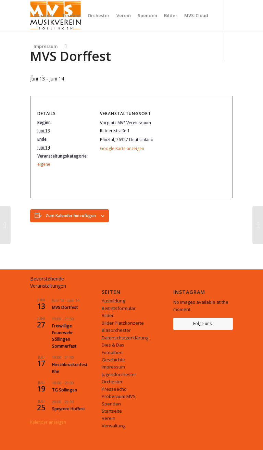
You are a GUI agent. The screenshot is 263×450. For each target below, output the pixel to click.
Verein (108, 418)
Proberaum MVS (119, 396)
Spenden (111, 404)
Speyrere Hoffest (68, 409)
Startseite (112, 411)
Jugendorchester (119, 374)
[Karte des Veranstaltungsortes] (190, 147)
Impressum (113, 367)
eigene (43, 164)
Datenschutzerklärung (125, 338)
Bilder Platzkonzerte (123, 323)
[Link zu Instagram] (32, 77)
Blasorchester (116, 330)
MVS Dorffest (65, 307)
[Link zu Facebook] (42, 77)
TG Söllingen (64, 390)
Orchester (112, 381)
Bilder (108, 315)
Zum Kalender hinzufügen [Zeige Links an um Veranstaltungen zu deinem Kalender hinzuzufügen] (71, 215)
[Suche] (65, 46)
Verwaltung (113, 426)
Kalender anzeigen (48, 422)
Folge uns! (203, 323)
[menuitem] (44, 15)
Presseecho (114, 389)
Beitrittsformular (119, 308)
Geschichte (113, 360)
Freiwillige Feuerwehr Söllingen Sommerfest (64, 336)
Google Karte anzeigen (122, 148)
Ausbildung (113, 301)
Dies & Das (113, 345)
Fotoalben (112, 352)
